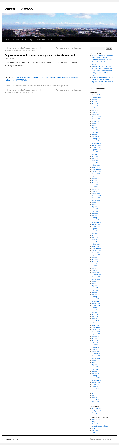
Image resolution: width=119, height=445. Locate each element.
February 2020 (96, 165)
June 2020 (95, 156)
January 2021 (96, 141)
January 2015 (96, 299)
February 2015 (96, 297)
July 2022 (95, 101)
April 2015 (95, 292)
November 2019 (96, 171)
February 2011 (96, 402)
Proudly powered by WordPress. (101, 439)
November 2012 (96, 356)
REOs (24, 40)
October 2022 (96, 95)
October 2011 (96, 384)
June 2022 (95, 103)
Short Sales (16, 40)
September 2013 (96, 334)
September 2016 (96, 255)
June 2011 (95, 393)
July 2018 (95, 207)
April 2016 (95, 266)
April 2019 (95, 187)
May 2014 (95, 316)
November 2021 (96, 119)
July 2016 (95, 259)
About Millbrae (40, 40)
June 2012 (95, 367)
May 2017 (95, 237)
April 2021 (95, 134)
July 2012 (95, 365)
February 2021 (96, 139)
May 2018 (95, 211)
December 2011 (96, 380)
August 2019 (95, 178)
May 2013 (95, 343)
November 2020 (96, 145)
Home (7, 40)
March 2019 (95, 189)
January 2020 (96, 167)
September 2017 (96, 229)
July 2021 (95, 128)
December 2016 (96, 248)
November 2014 (96, 303)
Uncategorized (96, 413)
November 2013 (96, 329)
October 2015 (96, 279)
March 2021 (95, 136)
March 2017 (95, 242)
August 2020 (95, 152)
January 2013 (96, 351)
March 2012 (95, 373)
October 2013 (96, 332)
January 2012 (96, 378)
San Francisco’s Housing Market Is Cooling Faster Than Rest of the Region (102, 62)
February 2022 (96, 112)
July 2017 (95, 233)
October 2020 (96, 147)
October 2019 (96, 174)
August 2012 (95, 362)
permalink (64, 86)
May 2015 (95, 290)
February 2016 (96, 270)
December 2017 (96, 222)
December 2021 (96, 117)
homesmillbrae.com (19, 8)
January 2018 (96, 220)
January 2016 (96, 272)
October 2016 (96, 253)
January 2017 (96, 246)
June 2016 (95, 261)
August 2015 (95, 283)
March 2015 (95, 294)
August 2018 (95, 204)
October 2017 (96, 226)
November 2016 (96, 250)
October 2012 (96, 358)
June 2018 (95, 209)
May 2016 (95, 264)
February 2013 (96, 349)
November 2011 (96, 382)
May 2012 (95, 369)
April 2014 (95, 318)
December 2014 (96, 301)
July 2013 (95, 338)
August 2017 (95, 231)
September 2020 (96, 150)
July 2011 (95, 391)
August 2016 (95, 257)
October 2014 (96, 305)
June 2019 (95, 182)
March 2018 (95, 215)
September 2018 (96, 202)
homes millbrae (46, 86)
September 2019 (96, 176)
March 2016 (95, 268)
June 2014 (95, 314)
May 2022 (95, 106)
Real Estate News (97, 408)
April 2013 (95, 345)
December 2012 (96, 354)
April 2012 (95, 371)
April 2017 (95, 239)
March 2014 (95, 321)
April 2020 (95, 160)
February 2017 (96, 244)
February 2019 (96, 191)
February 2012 (96, 376)
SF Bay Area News (27, 86)
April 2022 (95, 108)
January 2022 (96, 114)
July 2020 (95, 154)
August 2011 (95, 389)
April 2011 (95, 397)
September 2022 (96, 97)
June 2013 (95, 340)
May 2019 (95, 185)
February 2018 (96, 218)
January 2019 (96, 193)
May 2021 (95, 132)
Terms (59, 40)
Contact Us (51, 40)
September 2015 (96, 281)
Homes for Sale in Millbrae (100, 426)
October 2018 (96, 200)
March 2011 (95, 400)
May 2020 (95, 158)
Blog (30, 40)
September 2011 (96, 386)
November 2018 (96, 198)
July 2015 (95, 286)
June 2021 (95, 130)
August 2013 (95, 336)
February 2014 (96, 323)
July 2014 (95, 312)
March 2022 (95, 110)
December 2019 (96, 169)
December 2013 (96, 327)
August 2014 (95, 310)
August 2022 (95, 99)
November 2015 (96, 277)
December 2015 (96, 275)
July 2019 (95, 180)
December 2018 (96, 196)
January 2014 (96, 325)
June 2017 (95, 235)
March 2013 (95, 347)
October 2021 (96, 121)
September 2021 (96, 123)
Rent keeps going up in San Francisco (69, 48)
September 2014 (96, 307)
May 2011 (95, 395)
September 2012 (96, 360)
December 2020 (96, 143)
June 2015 (95, 288)
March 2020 (95, 163)
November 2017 (96, 224)
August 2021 (95, 125)
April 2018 (95, 213)
